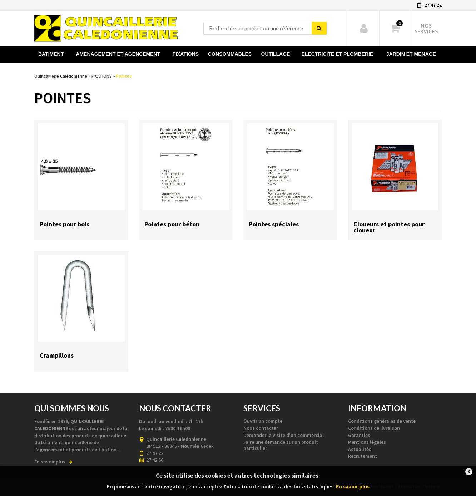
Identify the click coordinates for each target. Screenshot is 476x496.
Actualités (359, 449)
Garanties (359, 435)
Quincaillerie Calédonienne (106, 26)
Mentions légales (367, 442)
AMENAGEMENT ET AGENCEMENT (118, 54)
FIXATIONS (186, 54)
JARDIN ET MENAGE (411, 54)
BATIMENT (51, 54)
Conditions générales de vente (382, 421)
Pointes (124, 76)
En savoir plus (53, 461)
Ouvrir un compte (262, 421)
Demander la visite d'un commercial (283, 435)
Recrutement (362, 456)
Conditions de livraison (374, 428)
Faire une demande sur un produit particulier (280, 445)
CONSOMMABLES (230, 54)
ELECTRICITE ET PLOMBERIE (337, 54)
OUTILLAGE (275, 54)
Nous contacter (260, 428)
